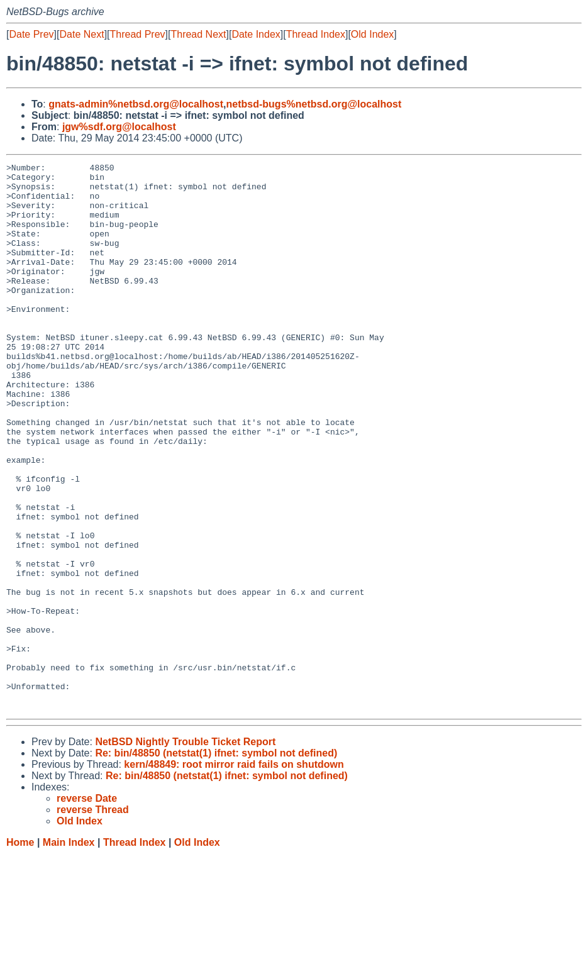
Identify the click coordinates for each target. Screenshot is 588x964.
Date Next (81, 34)
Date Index (255, 34)
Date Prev (31, 34)
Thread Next (198, 34)
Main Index (69, 951)
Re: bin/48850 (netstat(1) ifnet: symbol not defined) (216, 862)
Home (20, 951)
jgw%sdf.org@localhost (119, 126)
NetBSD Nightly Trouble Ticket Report (185, 851)
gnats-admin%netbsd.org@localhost (135, 104)
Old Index (372, 34)
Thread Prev (137, 34)
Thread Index (315, 34)
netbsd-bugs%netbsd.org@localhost (314, 104)
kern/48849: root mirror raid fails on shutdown (233, 873)
